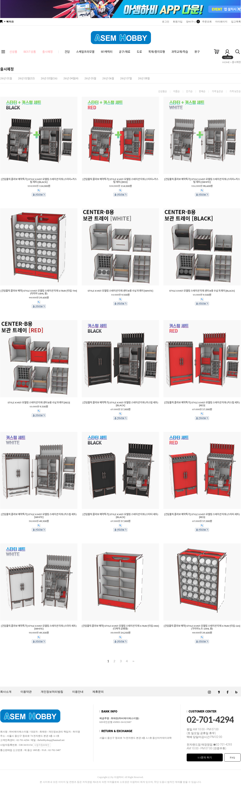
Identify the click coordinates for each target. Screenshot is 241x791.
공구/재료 (124, 51)
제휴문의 (98, 691)
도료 (139, 51)
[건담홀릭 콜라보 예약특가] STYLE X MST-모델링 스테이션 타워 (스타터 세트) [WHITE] (39, 627)
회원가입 (177, 21)
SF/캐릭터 (106, 51)
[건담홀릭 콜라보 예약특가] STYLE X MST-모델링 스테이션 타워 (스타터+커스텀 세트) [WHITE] (202, 180)
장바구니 (192, 21)
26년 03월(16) (49, 78)
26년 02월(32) (26, 78)
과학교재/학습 (179, 51)
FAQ (232, 757)
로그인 (165, 21)
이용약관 (26, 691)
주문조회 (207, 21)
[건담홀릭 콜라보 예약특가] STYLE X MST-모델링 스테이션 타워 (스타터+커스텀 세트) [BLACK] (39, 180)
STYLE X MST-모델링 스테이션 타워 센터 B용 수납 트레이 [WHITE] (120, 290)
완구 (197, 51)
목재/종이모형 (156, 51)
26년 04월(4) (70, 78)
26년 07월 (126, 78)
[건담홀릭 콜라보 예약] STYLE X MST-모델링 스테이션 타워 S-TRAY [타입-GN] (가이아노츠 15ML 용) (202, 627)
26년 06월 (108, 78)
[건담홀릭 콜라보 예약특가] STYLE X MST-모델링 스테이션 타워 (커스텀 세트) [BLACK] (120, 404)
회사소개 (5, 691)
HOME (226, 62)
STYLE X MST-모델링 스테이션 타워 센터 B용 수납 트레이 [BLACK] (202, 290)
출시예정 (236, 62)
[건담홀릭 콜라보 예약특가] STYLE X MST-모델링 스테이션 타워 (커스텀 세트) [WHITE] (39, 516)
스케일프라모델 (85, 51)
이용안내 (77, 691)
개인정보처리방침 (52, 691)
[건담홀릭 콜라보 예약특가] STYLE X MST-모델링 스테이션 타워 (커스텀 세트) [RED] (202, 404)
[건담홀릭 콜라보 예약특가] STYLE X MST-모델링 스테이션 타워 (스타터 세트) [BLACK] (120, 516)
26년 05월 (90, 78)
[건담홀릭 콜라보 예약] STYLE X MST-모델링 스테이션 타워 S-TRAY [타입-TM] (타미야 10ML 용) (39, 292)
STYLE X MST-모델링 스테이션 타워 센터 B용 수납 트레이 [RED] (39, 402)
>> (133, 661)
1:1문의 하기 (204, 757)
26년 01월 (6, 78)
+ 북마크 (9, 21)
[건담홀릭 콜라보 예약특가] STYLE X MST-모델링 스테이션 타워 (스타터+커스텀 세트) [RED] (120, 180)
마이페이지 (221, 21)
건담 (67, 51)
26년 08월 (144, 78)
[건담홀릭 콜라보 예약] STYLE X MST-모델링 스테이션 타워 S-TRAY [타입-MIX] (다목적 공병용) (120, 627)
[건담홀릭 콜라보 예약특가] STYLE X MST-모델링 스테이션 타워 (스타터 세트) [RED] (202, 516)
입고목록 (236, 21)
